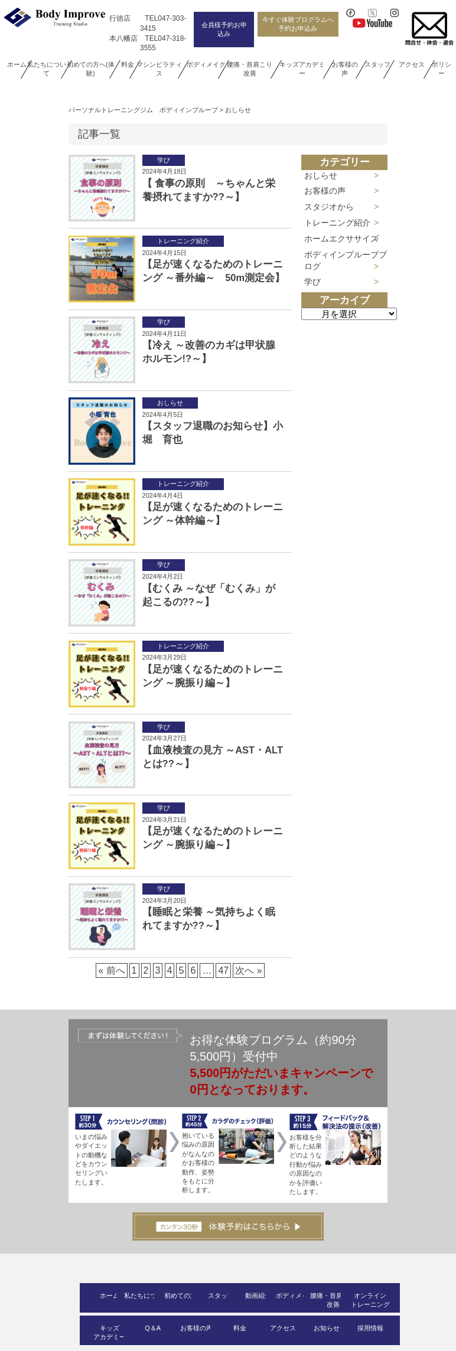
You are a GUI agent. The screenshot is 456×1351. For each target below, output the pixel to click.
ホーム (17, 64)
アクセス (412, 64)
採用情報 (370, 1328)
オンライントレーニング (370, 1300)
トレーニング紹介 (337, 222)
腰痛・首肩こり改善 (250, 69)
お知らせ (327, 1328)
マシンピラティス (159, 69)
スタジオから (329, 206)
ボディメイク (206, 64)
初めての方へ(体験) (91, 69)
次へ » (248, 970)
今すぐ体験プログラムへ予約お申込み (298, 24)
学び (312, 281)
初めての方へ (183, 1295)
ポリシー (441, 69)
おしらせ (320, 175)
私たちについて (46, 69)
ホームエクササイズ (341, 238)
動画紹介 (258, 1295)
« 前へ (111, 970)
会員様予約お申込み (224, 29)
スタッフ (377, 64)
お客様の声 (344, 69)
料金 (127, 64)
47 (223, 970)
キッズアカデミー (302, 69)
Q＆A (153, 1328)
